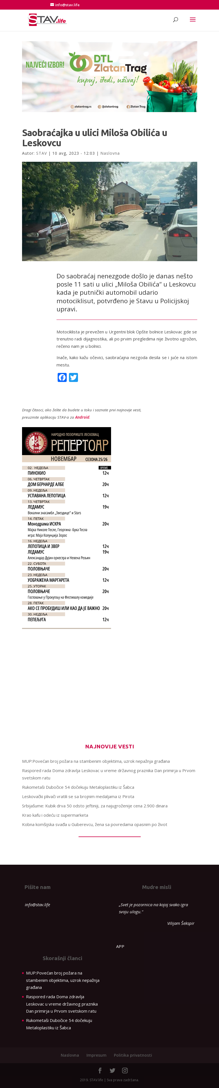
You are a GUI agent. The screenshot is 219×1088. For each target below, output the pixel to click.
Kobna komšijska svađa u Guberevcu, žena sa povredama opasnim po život (94, 824)
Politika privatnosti (133, 1055)
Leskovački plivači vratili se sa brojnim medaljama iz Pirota (78, 796)
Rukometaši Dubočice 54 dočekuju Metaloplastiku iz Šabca (78, 787)
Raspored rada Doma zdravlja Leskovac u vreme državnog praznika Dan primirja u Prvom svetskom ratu (62, 1004)
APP (120, 946)
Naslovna (110, 153)
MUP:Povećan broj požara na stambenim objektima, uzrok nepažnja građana (96, 761)
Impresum (96, 1055)
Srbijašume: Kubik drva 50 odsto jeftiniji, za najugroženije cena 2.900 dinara (95, 806)
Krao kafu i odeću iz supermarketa (55, 815)
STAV (41, 153)
